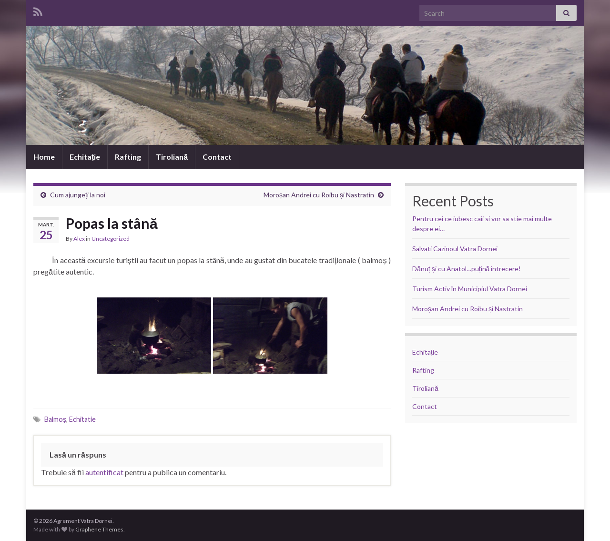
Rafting (128, 156)
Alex (79, 238)
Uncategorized (111, 238)
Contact (217, 156)
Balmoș (55, 419)
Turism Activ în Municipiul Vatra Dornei (469, 289)
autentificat (104, 472)
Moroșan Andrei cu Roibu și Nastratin (319, 195)
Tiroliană (172, 156)
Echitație (85, 156)
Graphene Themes (99, 529)
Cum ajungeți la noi (77, 195)
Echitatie (82, 419)
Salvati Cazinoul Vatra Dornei (455, 249)
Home (44, 156)
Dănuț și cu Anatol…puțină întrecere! (466, 269)
